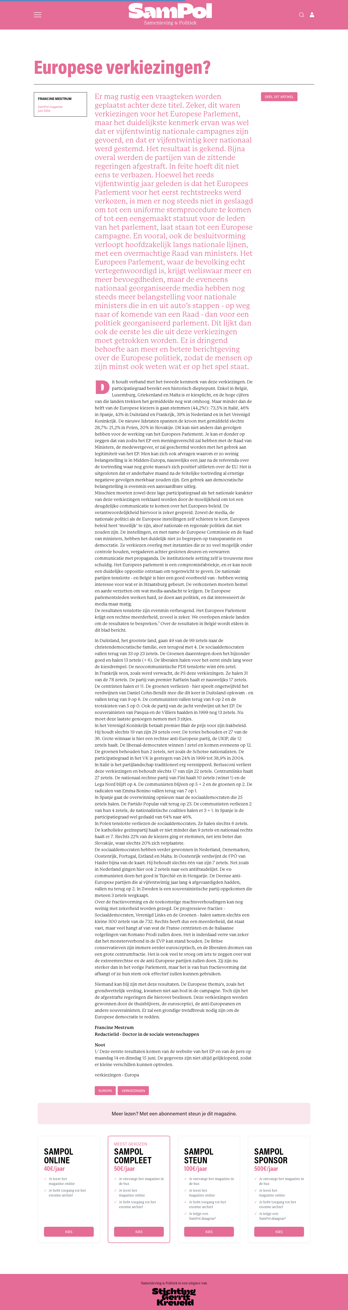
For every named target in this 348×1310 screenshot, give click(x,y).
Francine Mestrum (55, 99)
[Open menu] (37, 14)
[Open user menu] (312, 14)
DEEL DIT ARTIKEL (279, 96)
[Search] (301, 14)
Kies (68, 1231)
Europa (105, 1090)
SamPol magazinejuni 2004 (50, 108)
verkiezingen (133, 1090)
